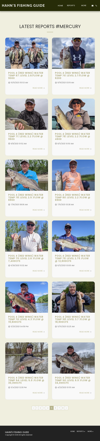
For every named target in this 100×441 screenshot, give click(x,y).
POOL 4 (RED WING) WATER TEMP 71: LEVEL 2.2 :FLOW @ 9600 (25, 136)
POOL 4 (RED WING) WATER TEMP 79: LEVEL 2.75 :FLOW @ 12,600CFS (72, 258)
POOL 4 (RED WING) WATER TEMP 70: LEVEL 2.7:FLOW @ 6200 (72, 75)
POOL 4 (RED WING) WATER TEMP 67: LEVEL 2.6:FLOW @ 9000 (25, 75)
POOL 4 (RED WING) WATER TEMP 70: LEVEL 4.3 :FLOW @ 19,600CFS (26, 319)
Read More (39, 88)
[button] (72, 5)
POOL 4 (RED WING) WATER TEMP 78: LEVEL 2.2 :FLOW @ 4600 (72, 136)
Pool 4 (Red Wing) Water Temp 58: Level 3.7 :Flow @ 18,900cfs (73, 319)
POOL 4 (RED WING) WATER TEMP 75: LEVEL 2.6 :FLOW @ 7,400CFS (26, 258)
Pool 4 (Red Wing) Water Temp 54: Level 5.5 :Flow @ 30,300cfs (26, 380)
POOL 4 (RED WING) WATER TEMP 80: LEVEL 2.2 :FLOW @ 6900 (72, 197)
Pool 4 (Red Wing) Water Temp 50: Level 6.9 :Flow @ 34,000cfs (73, 380)
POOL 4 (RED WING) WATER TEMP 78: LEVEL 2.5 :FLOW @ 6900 (26, 197)
